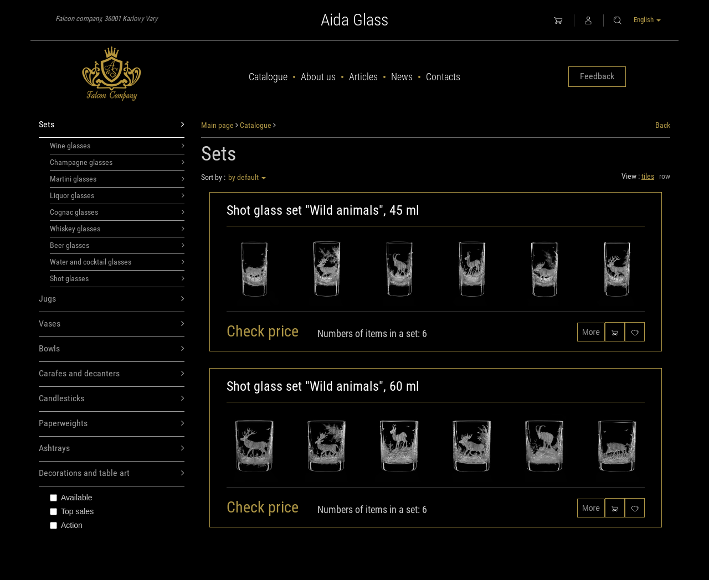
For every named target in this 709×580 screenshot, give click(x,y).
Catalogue (268, 76)
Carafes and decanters (111, 373)
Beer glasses (117, 245)
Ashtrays (111, 448)
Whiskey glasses (117, 228)
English (647, 19)
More (591, 332)
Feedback (597, 76)
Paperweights (111, 423)
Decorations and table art (111, 473)
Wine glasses (117, 145)
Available (71, 497)
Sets (111, 124)
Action (66, 525)
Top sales (72, 511)
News (402, 76)
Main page (217, 125)
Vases (111, 324)
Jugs (111, 299)
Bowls (111, 349)
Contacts (443, 76)
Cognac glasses (117, 212)
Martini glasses (117, 178)
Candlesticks (111, 398)
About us (318, 76)
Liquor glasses (117, 195)
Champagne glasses (117, 162)
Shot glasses (117, 278)
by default (247, 177)
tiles (647, 176)
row (664, 176)
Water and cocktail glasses (117, 261)
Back (662, 125)
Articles (363, 76)
